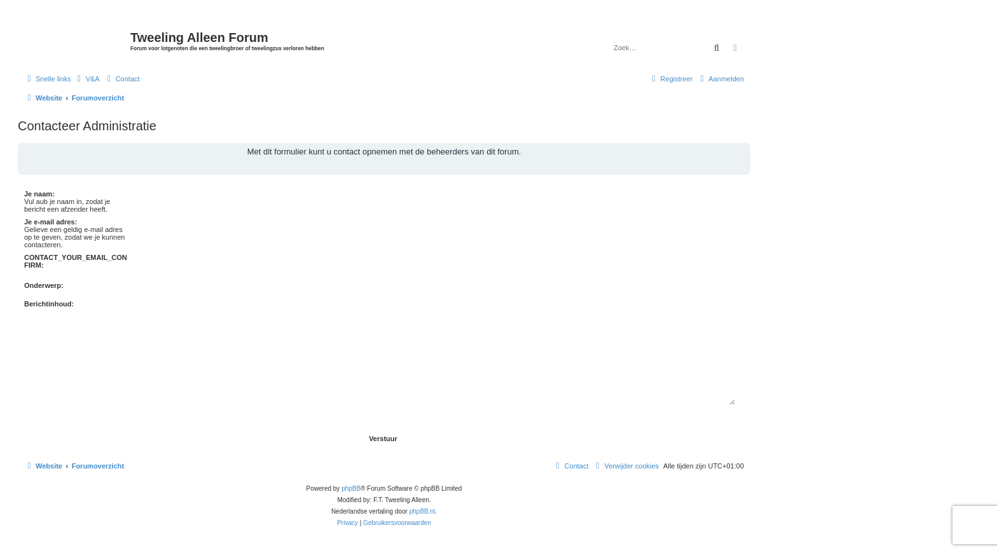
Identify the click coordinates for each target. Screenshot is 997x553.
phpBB (351, 488)
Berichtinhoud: (49, 304)
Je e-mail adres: (50, 222)
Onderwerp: (44, 285)
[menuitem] (87, 78)
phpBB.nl (422, 511)
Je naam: (39, 194)
